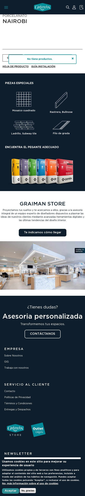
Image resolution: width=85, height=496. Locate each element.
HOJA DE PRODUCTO (16, 67)
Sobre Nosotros (13, 356)
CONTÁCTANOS (42, 334)
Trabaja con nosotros (16, 368)
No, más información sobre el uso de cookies (30, 484)
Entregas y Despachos (17, 410)
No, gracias (27, 490)
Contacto (9, 391)
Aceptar (11, 491)
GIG (6, 362)
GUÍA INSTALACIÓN (43, 67)
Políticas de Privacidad (17, 397)
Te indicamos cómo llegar (42, 232)
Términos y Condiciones (18, 403)
